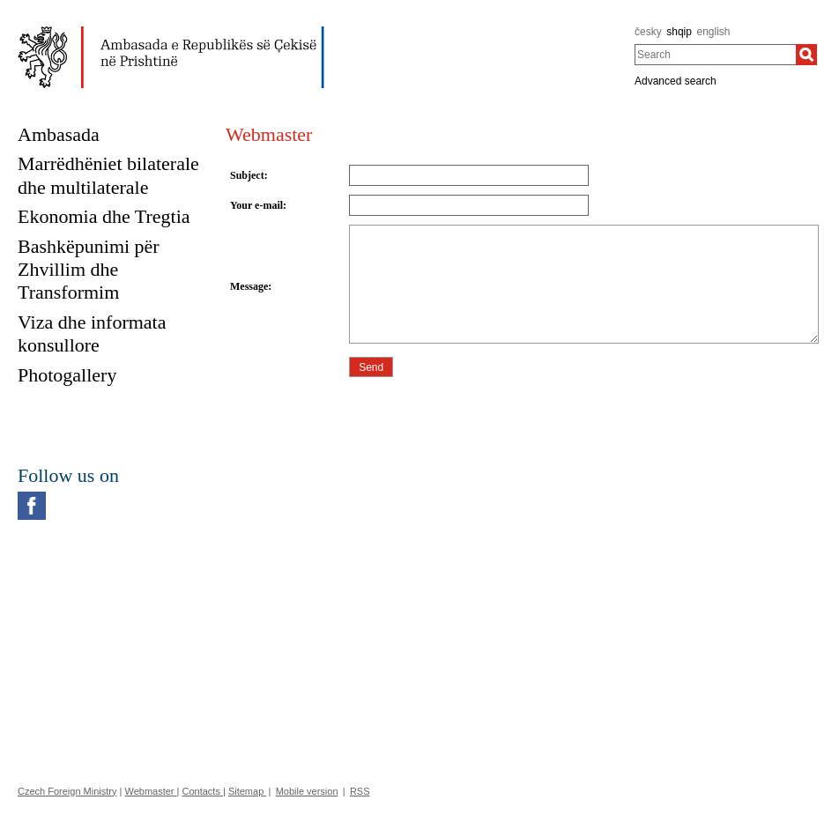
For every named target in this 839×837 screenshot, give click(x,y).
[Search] (806, 54)
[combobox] (715, 54)
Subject (247, 175)
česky (648, 32)
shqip (679, 32)
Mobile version (307, 791)
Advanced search (675, 81)
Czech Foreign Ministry (67, 791)
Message (249, 286)
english (714, 32)
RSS (360, 791)
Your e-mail (256, 205)
